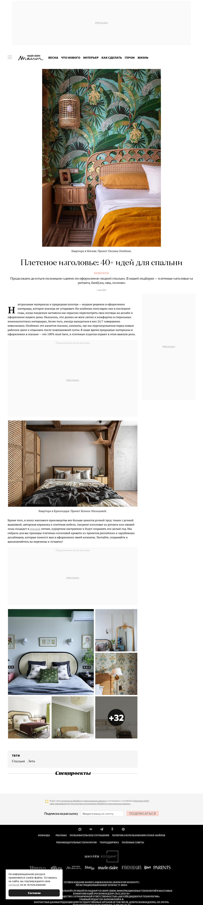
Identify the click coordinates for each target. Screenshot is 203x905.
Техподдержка (109, 842)
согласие (14, 884)
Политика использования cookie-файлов (138, 835)
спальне (35, 529)
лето (31, 761)
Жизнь (142, 57)
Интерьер (91, 57)
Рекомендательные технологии (76, 842)
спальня (18, 761)
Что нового (70, 57)
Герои (130, 57)
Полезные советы (133, 842)
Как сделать (112, 57)
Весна (53, 57)
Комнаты (101, 273)
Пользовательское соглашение (89, 835)
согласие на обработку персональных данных (83, 800)
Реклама (61, 835)
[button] (116, 717)
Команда (44, 835)
